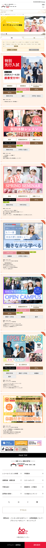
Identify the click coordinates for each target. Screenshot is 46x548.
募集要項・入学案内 (30, 487)
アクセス (23, 510)
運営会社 (6, 518)
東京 (12, 37)
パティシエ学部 (18, 42)
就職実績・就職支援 (8, 480)
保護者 (38, 44)
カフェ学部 (31, 42)
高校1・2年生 (23, 44)
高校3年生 (8, 44)
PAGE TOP (23, 455)
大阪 (34, 37)
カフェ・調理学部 (25, 42)
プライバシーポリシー (17, 521)
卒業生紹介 (5, 487)
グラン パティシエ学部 (10, 42)
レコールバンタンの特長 (10, 473)
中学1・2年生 (34, 44)
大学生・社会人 (14, 44)
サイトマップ (31, 521)
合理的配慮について (36, 518)
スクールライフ (29, 480)
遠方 (18, 44)
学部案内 (27, 473)
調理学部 (36, 42)
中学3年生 (28, 44)
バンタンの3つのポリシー (19, 518)
